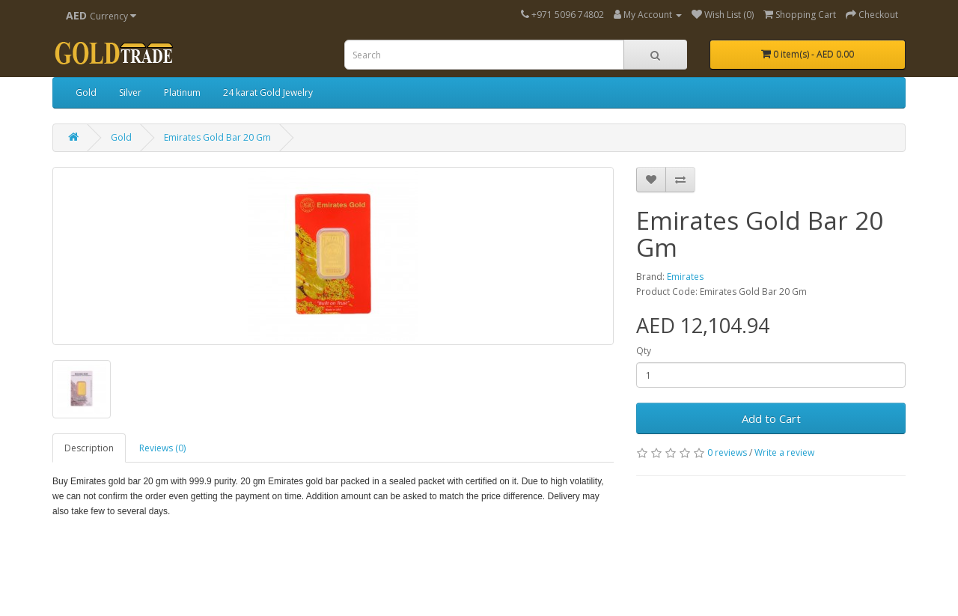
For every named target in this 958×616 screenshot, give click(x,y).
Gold (86, 92)
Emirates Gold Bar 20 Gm (217, 137)
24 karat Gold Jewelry (268, 92)
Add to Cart (771, 418)
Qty (643, 350)
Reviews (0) (162, 448)
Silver (130, 92)
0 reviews (727, 452)
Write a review (784, 452)
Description (89, 448)
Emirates (685, 276)
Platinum (182, 92)
